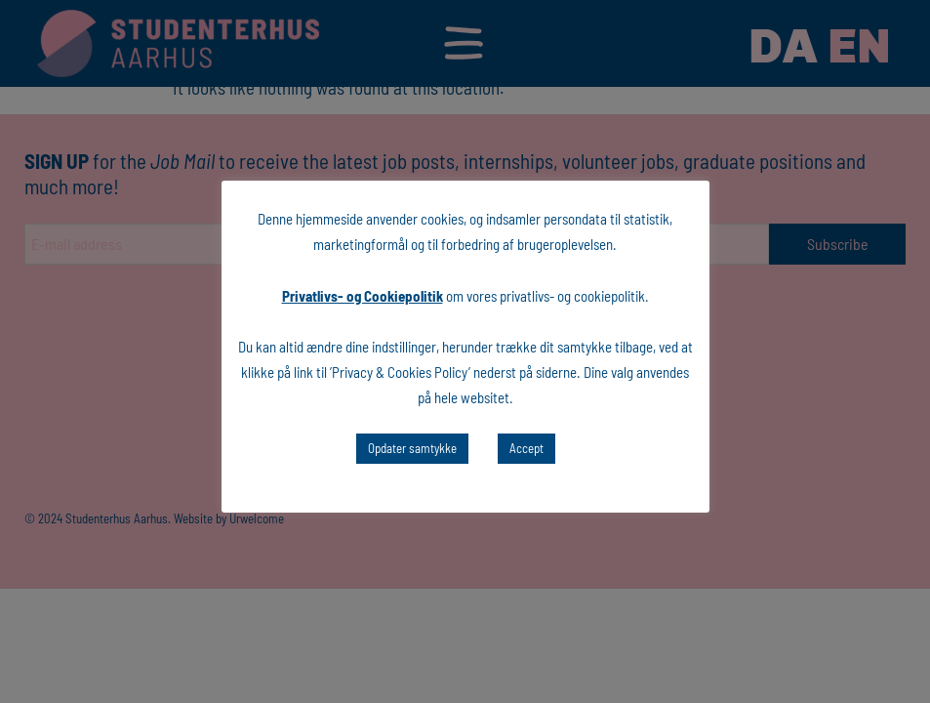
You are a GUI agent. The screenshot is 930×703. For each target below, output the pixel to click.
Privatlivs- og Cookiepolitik (362, 296)
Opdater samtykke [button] (412, 448)
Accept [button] (526, 448)
